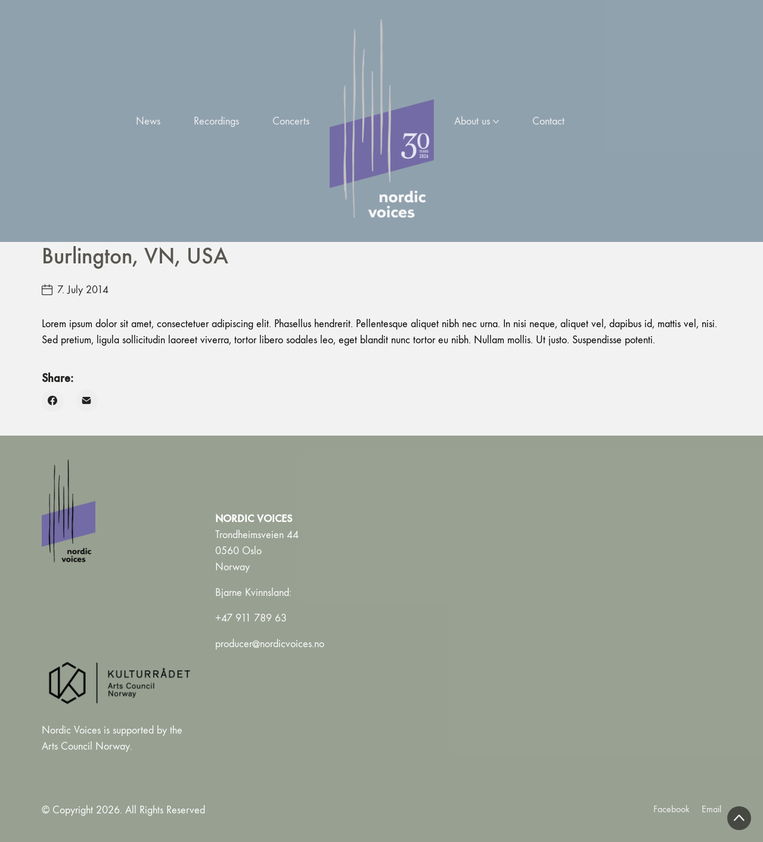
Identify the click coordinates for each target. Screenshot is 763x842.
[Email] (87, 401)
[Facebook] (53, 401)
